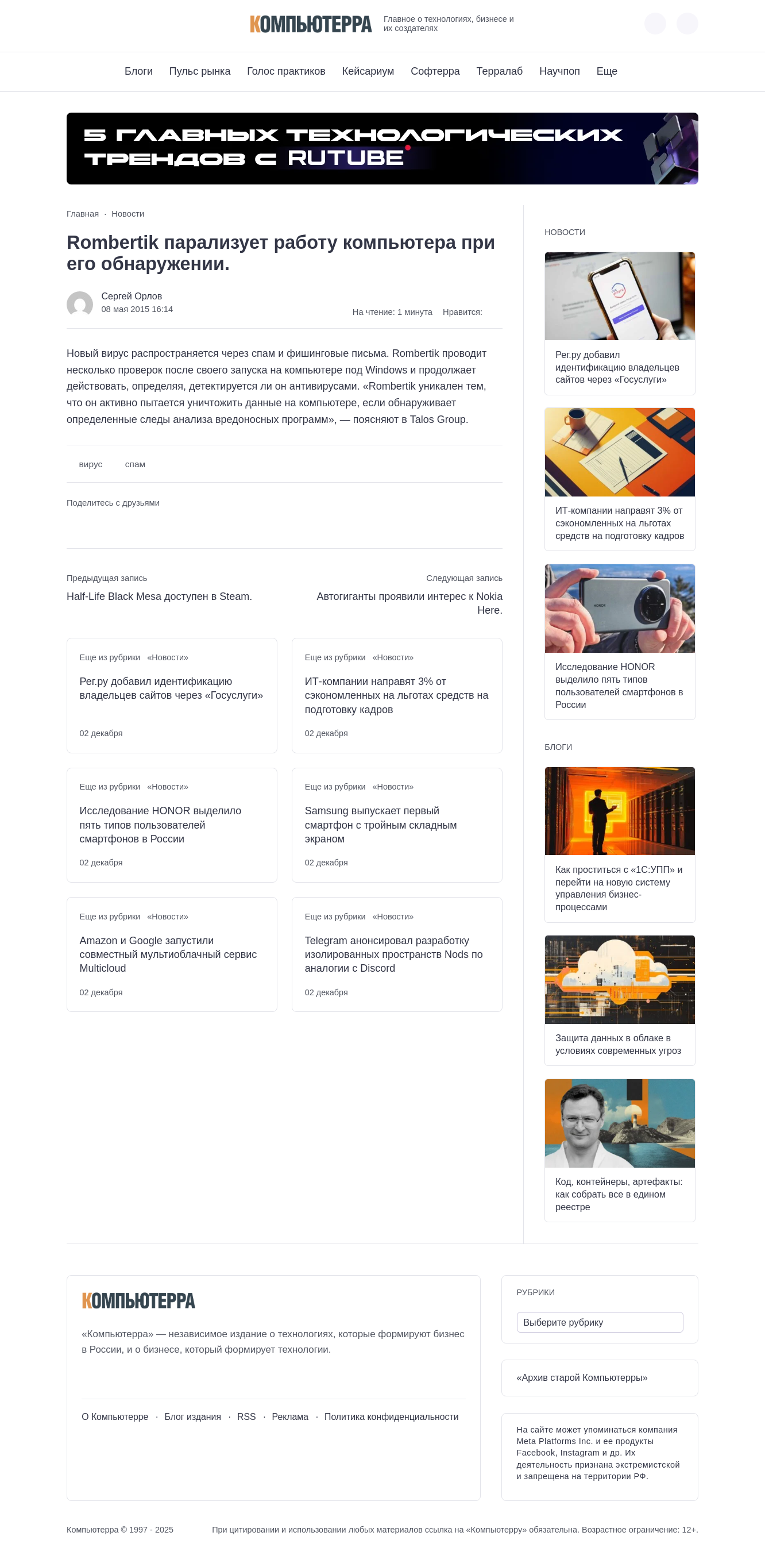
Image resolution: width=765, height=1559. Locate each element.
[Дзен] (138, 24)
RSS (246, 1417)
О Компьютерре (115, 1417)
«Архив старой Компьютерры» (582, 1377)
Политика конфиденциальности (391, 1417)
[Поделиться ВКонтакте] (75, 524)
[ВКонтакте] (75, 24)
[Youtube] (96, 24)
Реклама (290, 1417)
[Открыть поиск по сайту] (687, 23)
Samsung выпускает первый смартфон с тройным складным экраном (381, 825)
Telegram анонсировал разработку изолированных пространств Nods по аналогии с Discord (394, 955)
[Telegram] (117, 24)
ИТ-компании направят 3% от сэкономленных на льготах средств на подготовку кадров (397, 695)
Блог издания (192, 1417)
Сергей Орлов (131, 296)
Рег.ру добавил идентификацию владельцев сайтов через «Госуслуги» (172, 688)
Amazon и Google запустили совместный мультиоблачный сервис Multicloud (168, 955)
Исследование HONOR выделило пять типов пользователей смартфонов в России (161, 825)
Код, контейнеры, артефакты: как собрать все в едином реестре (619, 1194)
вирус (91, 464)
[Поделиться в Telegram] (96, 524)
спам (135, 464)
